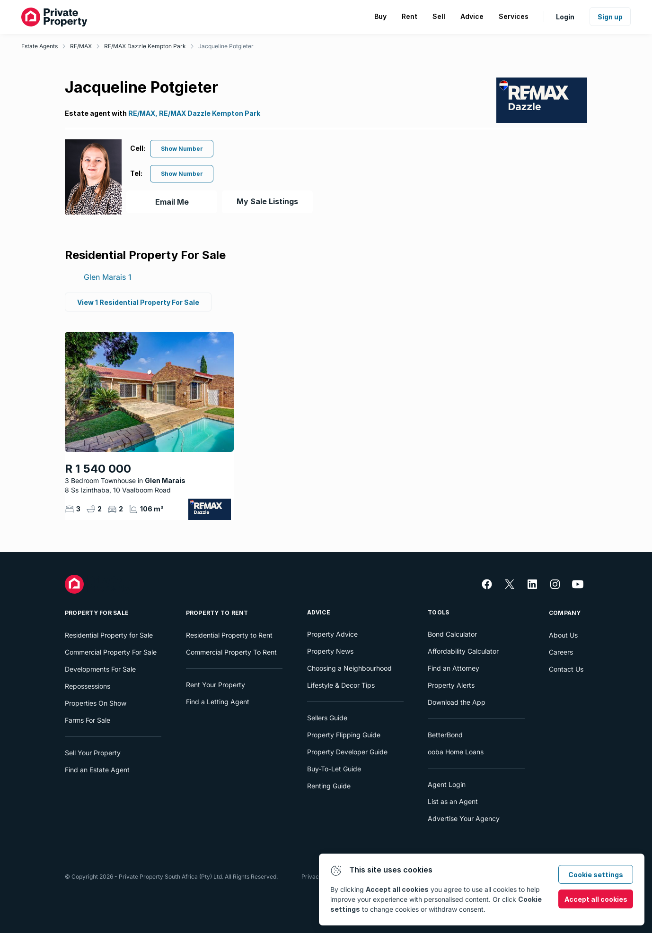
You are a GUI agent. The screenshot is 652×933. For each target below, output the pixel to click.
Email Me (172, 202)
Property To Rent (217, 612)
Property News (330, 651)
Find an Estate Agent (97, 770)
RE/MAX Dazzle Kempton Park (145, 46)
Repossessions (87, 686)
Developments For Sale (100, 669)
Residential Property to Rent (229, 635)
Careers (561, 652)
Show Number (182, 148)
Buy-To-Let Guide (334, 769)
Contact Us (566, 669)
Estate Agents (39, 46)
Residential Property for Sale (109, 635)
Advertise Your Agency (464, 818)
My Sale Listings (267, 201)
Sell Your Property (93, 753)
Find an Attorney (453, 668)
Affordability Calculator (463, 651)
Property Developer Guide (347, 752)
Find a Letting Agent (217, 702)
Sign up (610, 17)
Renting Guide (329, 786)
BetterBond (445, 735)
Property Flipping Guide (343, 735)
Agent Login (447, 784)
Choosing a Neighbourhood (349, 668)
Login (565, 17)
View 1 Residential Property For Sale (138, 302)
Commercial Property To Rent (231, 652)
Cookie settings (595, 875)
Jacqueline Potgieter (226, 46)
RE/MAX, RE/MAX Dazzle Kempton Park (194, 113)
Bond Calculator (452, 634)
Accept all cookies (595, 899)
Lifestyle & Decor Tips (341, 685)
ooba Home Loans (456, 752)
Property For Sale (97, 612)
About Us (563, 635)
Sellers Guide (327, 718)
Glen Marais (108, 277)
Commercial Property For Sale (111, 652)
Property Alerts (451, 685)
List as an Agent (453, 801)
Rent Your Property (215, 685)
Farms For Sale (87, 720)
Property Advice (332, 634)
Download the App (456, 702)
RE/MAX (81, 46)
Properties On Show (95, 703)
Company (565, 612)
